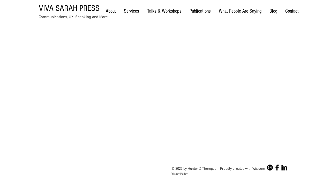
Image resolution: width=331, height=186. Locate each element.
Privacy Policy (179, 174)
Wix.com (258, 169)
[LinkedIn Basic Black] (284, 168)
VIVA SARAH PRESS (69, 8)
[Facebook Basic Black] (277, 168)
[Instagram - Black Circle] (270, 168)
